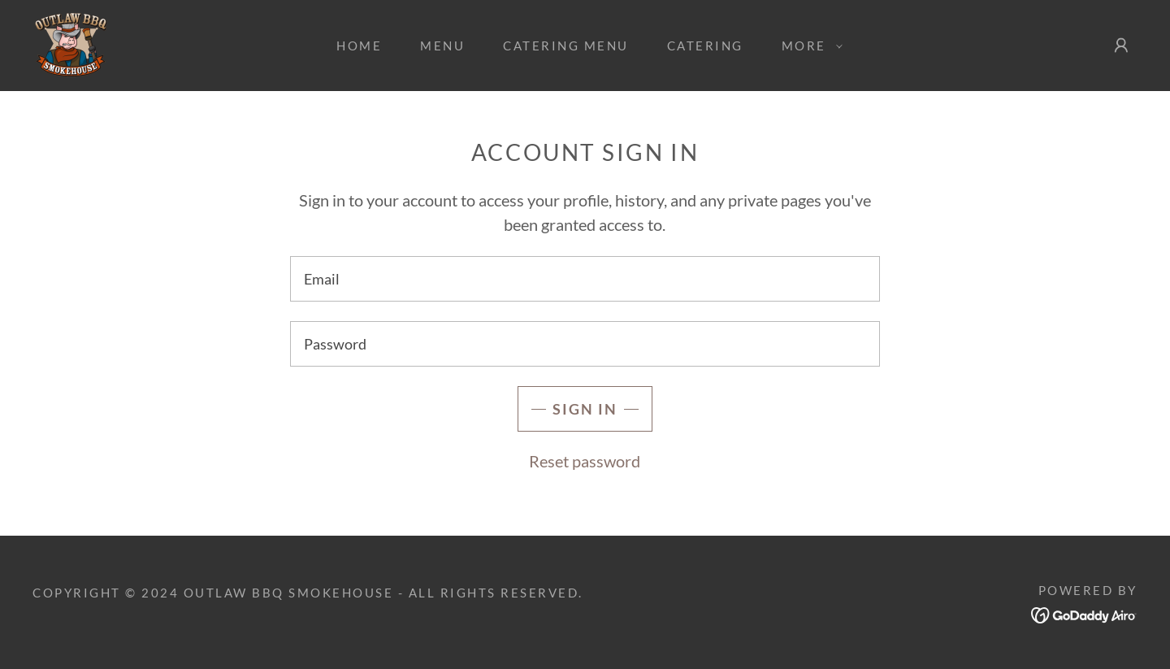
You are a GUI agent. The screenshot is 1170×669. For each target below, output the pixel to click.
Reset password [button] (584, 461)
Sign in (585, 409)
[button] (807, 45)
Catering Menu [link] (566, 45)
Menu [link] (442, 45)
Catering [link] (705, 45)
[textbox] (584, 279)
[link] (70, 43)
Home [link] (359, 45)
